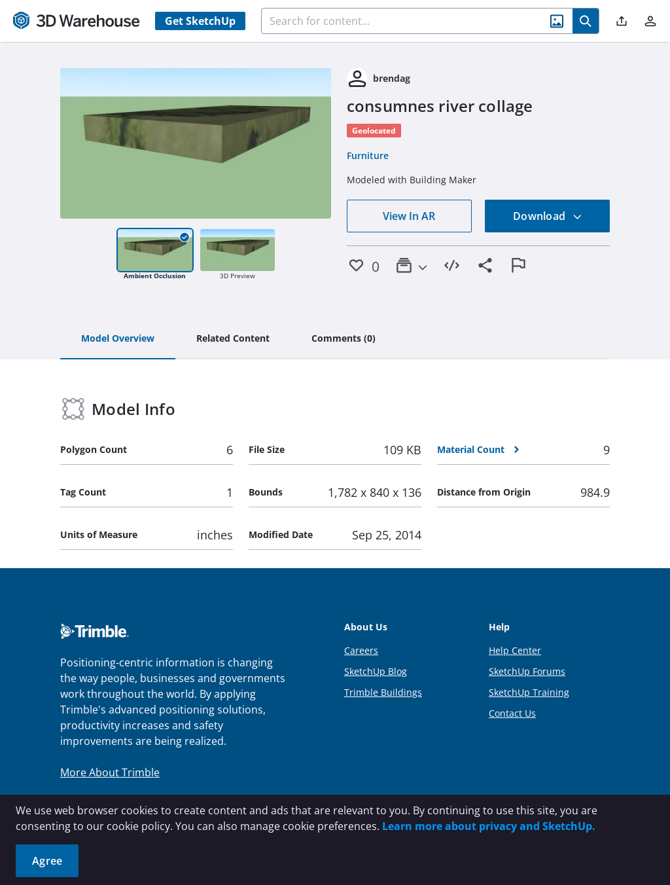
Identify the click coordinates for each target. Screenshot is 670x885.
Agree (47, 861)
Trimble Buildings (383, 692)
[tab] (117, 339)
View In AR (409, 216)
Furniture (368, 155)
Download (547, 216)
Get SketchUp (200, 21)
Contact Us (512, 713)
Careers (361, 650)
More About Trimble (110, 772)
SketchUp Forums (527, 671)
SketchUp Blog (375, 671)
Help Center (515, 650)
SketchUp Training (529, 692)
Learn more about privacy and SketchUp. (488, 826)
